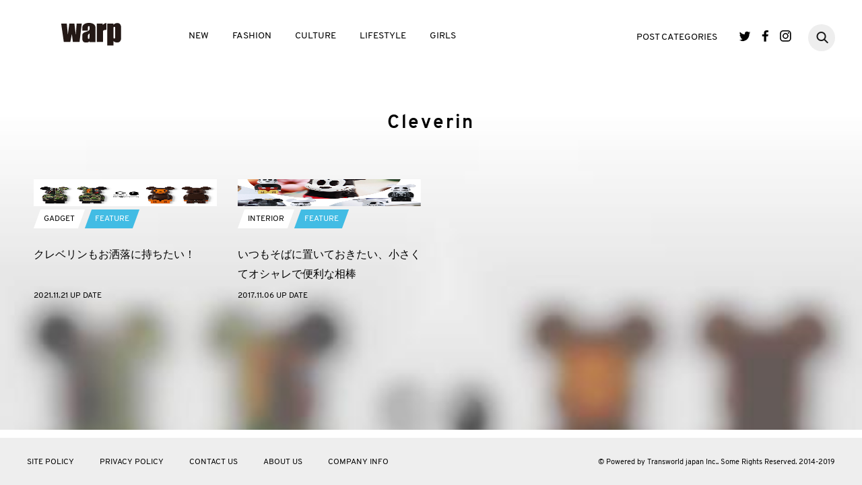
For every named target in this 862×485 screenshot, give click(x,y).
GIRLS (443, 36)
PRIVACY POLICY (132, 462)
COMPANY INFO (358, 462)
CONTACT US (213, 462)
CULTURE (315, 36)
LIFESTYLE (383, 36)
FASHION (251, 36)
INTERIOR (266, 325)
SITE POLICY (50, 462)
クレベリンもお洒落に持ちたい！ (114, 360)
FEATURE (112, 325)
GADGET (59, 325)
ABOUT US (282, 462)
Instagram (785, 36)
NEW (199, 36)
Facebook (765, 36)
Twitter (745, 36)
